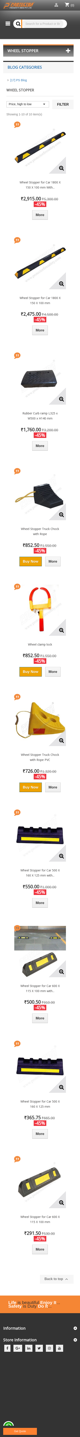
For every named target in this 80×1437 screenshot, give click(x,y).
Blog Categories (24, 67)
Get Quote (20, 1431)
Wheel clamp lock (40, 644)
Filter (63, 104)
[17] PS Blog (18, 80)
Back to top (56, 1279)
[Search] (42, 24)
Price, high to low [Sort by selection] (28, 104)
